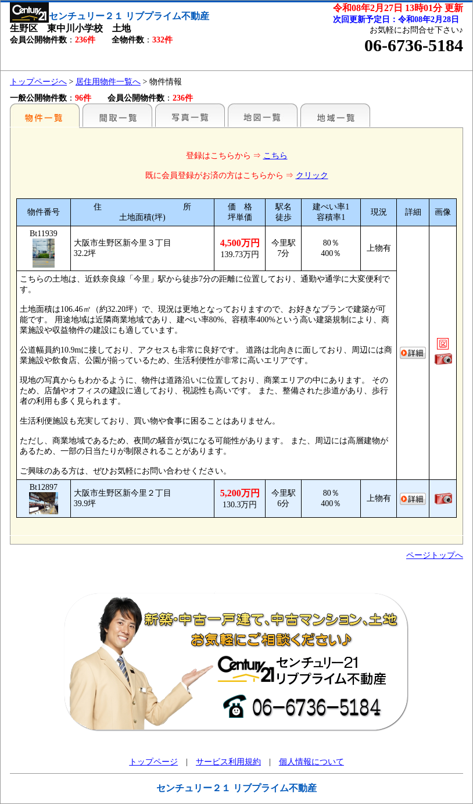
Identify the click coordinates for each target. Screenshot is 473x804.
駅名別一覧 (45, 115)
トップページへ (38, 81)
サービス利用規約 (228, 761)
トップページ (153, 761)
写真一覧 (190, 115)
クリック (312, 175)
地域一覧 (335, 115)
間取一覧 (117, 115)
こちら (275, 155)
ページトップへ (434, 555)
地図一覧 (263, 115)
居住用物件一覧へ (108, 81)
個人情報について (311, 761)
